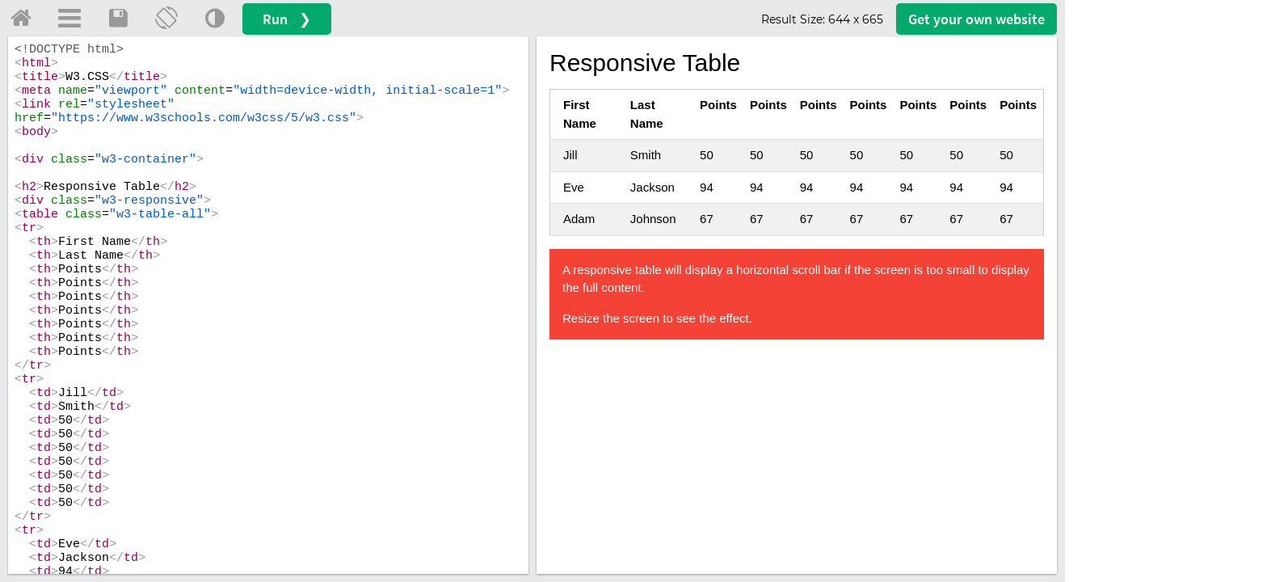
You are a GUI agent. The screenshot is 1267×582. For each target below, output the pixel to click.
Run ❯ (287, 19)
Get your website (976, 19)
